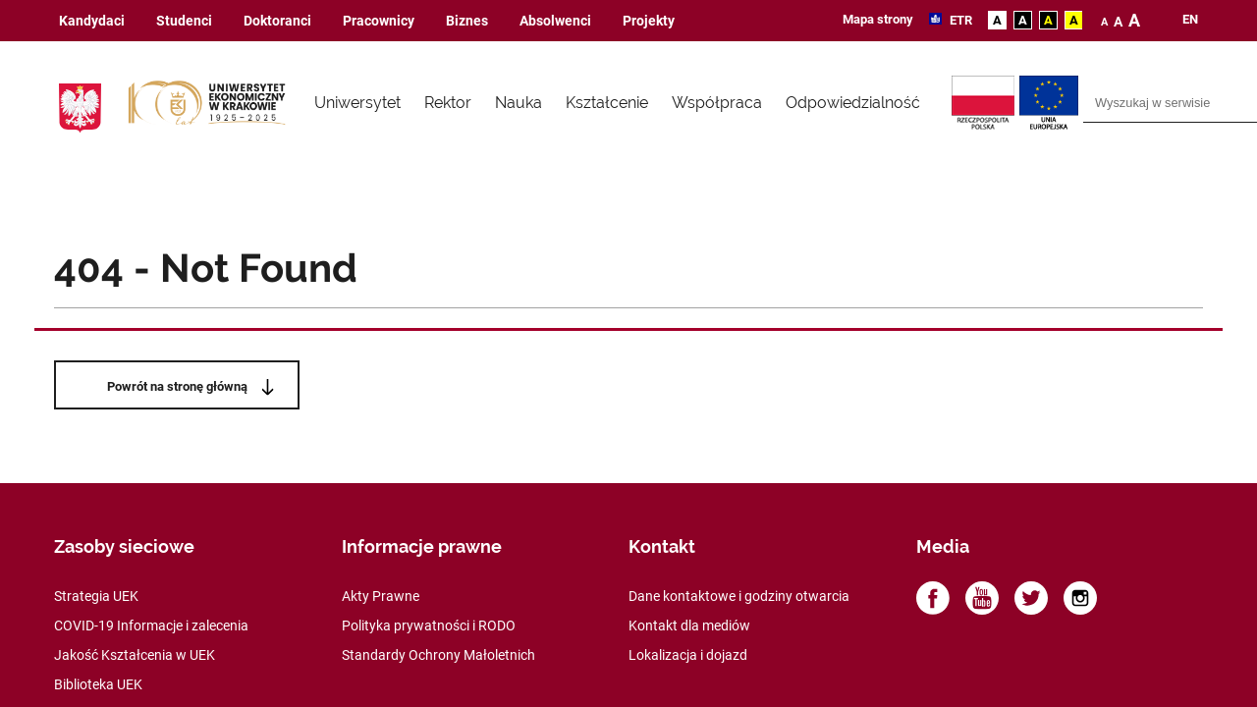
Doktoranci (277, 21)
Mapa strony (878, 19)
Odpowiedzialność (853, 102)
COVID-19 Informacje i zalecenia (151, 625)
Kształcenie (607, 102)
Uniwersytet (357, 102)
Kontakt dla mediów (689, 625)
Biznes (467, 21)
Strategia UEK (96, 596)
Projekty (649, 21)
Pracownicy (378, 21)
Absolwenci (555, 21)
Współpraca (717, 102)
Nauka (518, 102)
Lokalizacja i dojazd (687, 655)
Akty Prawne (380, 596)
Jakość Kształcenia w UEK (134, 655)
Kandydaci (92, 21)
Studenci (184, 21)
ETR (959, 20)
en (1190, 20)
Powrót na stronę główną (177, 386)
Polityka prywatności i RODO (429, 625)
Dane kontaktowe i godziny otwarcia (738, 596)
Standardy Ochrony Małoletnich (438, 655)
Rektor (447, 102)
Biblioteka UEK (98, 684)
